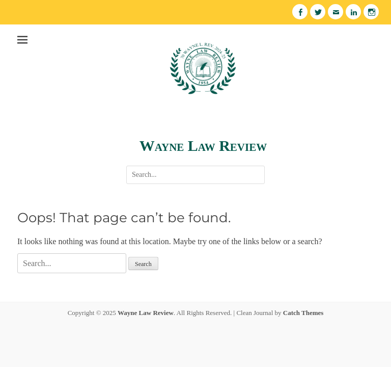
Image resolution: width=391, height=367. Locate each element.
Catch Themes (303, 313)
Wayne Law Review (203, 145)
